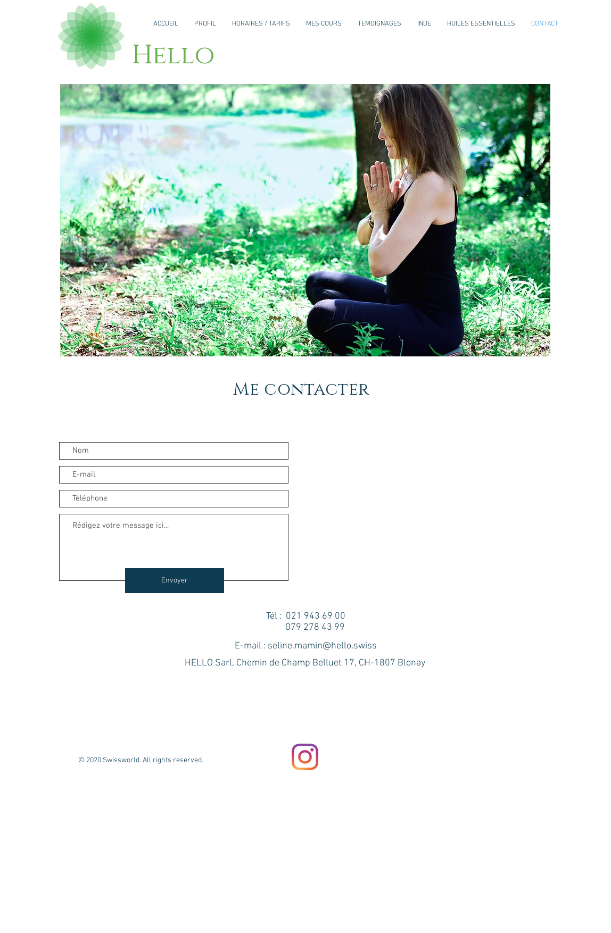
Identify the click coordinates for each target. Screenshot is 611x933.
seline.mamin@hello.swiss (322, 646)
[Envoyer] (174, 580)
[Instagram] (305, 757)
